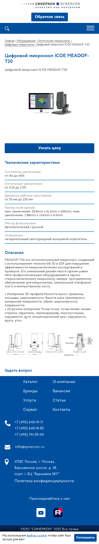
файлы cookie (37, 535)
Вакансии (61, 391)
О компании (64, 382)
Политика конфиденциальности (44, 481)
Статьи (59, 401)
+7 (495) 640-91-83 (29, 428)
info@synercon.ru (29, 447)
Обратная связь (49, 17)
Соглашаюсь (85, 537)
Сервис (30, 410)
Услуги (29, 401)
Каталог (30, 382)
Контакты (61, 410)
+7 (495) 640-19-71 (29, 422)
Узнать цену (49, 148)
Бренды (30, 391)
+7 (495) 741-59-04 (29, 435)
